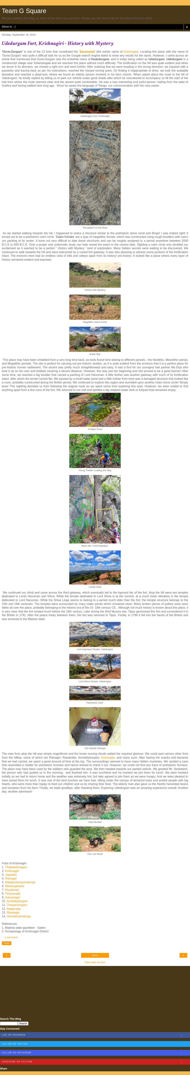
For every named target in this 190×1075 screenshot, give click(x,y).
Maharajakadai (14, 886)
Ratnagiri (11, 878)
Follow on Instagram (96, 1053)
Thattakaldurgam (16, 867)
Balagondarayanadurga (20, 882)
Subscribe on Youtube (96, 1062)
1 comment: (11, 937)
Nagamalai (14, 908)
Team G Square (24, 10)
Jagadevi (11, 874)
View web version (95, 962)
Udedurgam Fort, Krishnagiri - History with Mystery (58, 43)
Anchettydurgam (17, 901)
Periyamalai (12, 893)
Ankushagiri (13, 897)
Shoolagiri (13, 912)
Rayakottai (12, 889)
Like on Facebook (96, 1035)
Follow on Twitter (96, 1044)
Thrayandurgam (17, 905)
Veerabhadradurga (19, 916)
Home (95, 955)
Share (7, 943)
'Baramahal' (87, 51)
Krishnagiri (130, 51)
